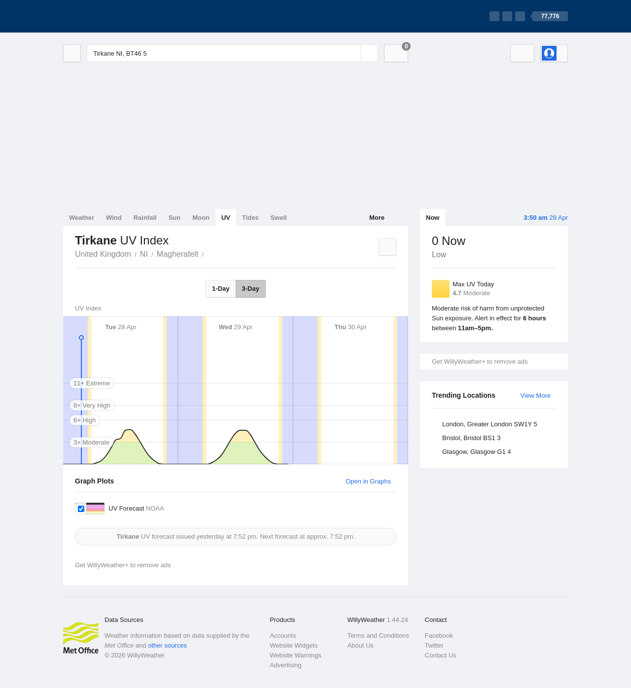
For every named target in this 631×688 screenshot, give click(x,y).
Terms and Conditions (378, 635)
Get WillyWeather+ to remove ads (479, 361)
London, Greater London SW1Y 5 (489, 424)
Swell (279, 217)
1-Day (220, 288)
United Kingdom (103, 254)
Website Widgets (293, 645)
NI (144, 254)
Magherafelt (178, 254)
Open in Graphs (368, 481)
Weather (81, 217)
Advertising (285, 665)
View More (536, 395)
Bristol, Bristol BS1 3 (471, 438)
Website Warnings (295, 655)
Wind (114, 217)
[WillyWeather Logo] (109, 16)
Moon (201, 217)
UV (225, 217)
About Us (360, 645)
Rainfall (145, 217)
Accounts (283, 635)
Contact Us (440, 655)
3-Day (250, 288)
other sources (167, 645)
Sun (175, 217)
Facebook (439, 635)
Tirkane (209, 253)
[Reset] (352, 53)
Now (432, 217)
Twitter (434, 645)
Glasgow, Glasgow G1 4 (476, 451)
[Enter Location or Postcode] (232, 53)
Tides (250, 217)
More (377, 217)
